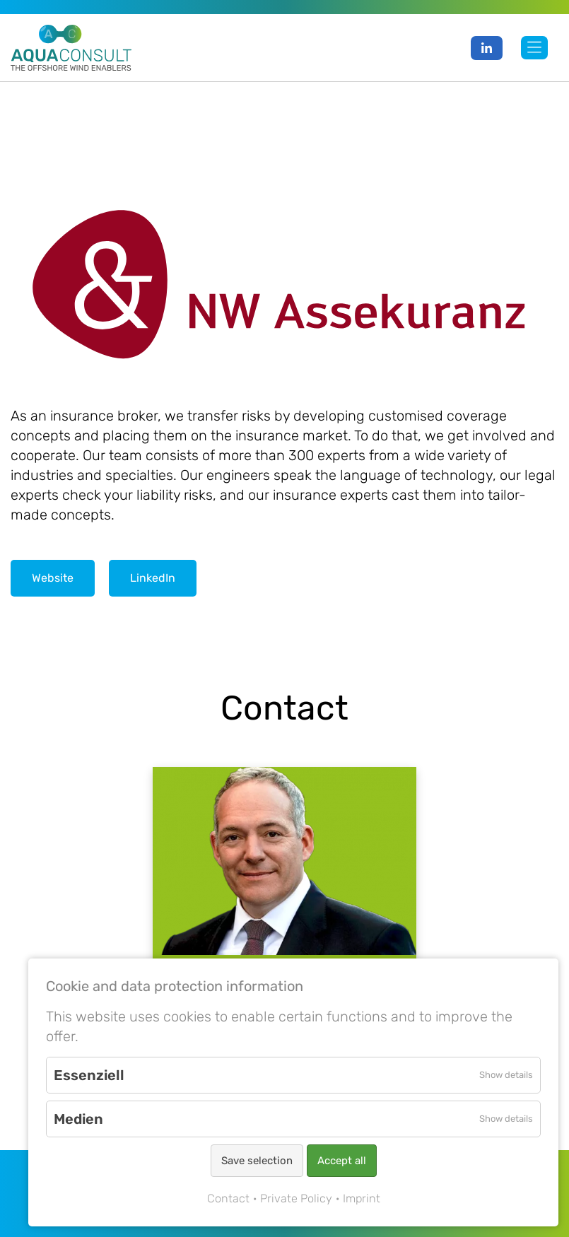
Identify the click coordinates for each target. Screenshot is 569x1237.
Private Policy (296, 1198)
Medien (78, 1118)
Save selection (257, 1160)
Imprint (361, 1198)
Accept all (341, 1160)
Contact (228, 1198)
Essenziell (89, 1075)
